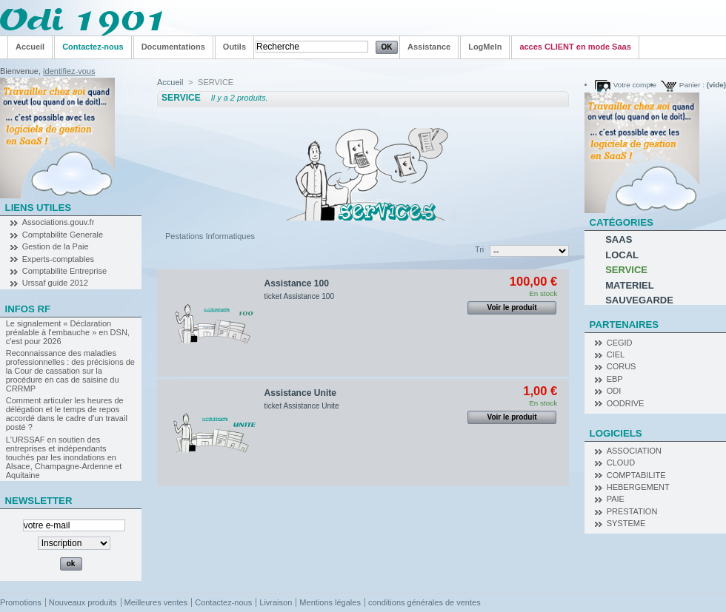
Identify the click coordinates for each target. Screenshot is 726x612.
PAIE (616, 498)
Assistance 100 (296, 283)
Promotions (20, 602)
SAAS (618, 239)
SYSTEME (626, 523)
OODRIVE (626, 403)
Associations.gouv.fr (58, 222)
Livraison (275, 602)
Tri (479, 249)
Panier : (692, 85)
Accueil (170, 82)
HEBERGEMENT (638, 486)
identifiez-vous (69, 71)
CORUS (621, 366)
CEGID (620, 342)
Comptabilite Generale (62, 234)
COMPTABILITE (636, 475)
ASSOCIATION (634, 450)
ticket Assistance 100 (299, 296)
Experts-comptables (58, 259)
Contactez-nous (223, 602)
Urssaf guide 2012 (55, 282)
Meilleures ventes (156, 602)
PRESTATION (632, 511)
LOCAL (622, 254)
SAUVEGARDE (639, 300)
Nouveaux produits (83, 602)
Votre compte (634, 85)
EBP (615, 378)
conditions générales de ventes (424, 602)
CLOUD (621, 462)
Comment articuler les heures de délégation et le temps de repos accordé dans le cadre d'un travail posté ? (66, 413)
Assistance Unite (300, 393)
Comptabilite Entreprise (64, 270)
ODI (614, 390)
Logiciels (616, 433)
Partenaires (624, 324)
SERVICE (626, 269)
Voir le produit (512, 307)
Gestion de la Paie (55, 246)
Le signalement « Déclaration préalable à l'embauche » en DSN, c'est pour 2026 (68, 332)
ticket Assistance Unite (301, 406)
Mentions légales (330, 602)
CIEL (616, 354)
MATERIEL (629, 285)
